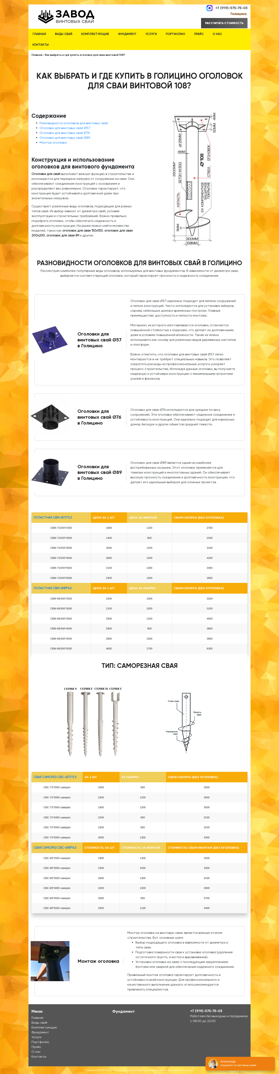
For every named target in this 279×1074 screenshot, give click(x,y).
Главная (39, 34)
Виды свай (63, 34)
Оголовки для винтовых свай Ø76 (65, 133)
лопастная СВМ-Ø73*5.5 (53, 517)
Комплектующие (95, 34)
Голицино (239, 14)
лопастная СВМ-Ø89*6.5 (53, 588)
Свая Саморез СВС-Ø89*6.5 (55, 847)
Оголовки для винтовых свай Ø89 (65, 138)
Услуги (151, 34)
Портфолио (175, 34)
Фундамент (127, 34)
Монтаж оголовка (53, 142)
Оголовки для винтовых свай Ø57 (65, 128)
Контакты (41, 45)
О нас (217, 34)
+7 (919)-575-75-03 (231, 7)
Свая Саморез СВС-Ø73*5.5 (55, 777)
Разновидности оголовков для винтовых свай (74, 123)
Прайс (199, 34)
